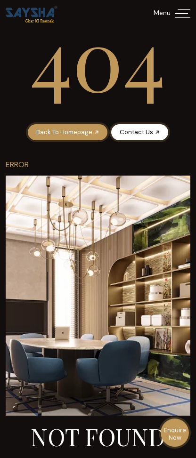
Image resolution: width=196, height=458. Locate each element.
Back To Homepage (68, 132)
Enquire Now (175, 434)
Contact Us (140, 132)
